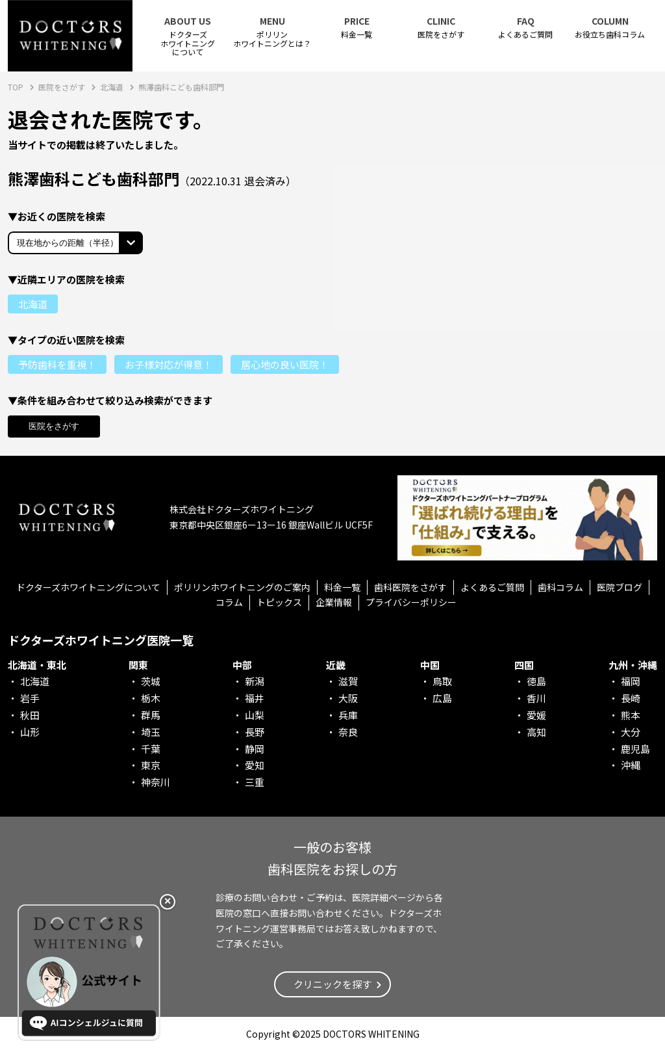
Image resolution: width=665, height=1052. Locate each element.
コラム (229, 602)
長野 (254, 732)
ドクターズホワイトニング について (187, 36)
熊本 (630, 715)
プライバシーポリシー (411, 602)
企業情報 (334, 602)
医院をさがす (441, 27)
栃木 (150, 698)
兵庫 (348, 715)
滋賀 (348, 681)
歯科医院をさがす (410, 587)
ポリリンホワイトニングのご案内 (242, 587)
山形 (30, 732)
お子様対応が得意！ (168, 364)
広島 (442, 698)
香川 (536, 698)
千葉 (150, 749)
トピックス (279, 602)
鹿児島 (635, 749)
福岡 (630, 681)
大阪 (348, 698)
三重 (254, 782)
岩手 (30, 698)
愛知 (254, 765)
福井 (254, 698)
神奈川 (155, 782)
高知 (536, 732)
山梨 (254, 715)
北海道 (112, 86)
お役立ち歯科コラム (610, 27)
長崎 (630, 698)
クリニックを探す (332, 984)
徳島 (536, 681)
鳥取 (442, 681)
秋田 (30, 715)
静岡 (254, 749)
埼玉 (150, 732)
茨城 (150, 681)
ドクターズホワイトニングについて (88, 587)
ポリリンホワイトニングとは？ (272, 31)
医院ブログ (619, 587)
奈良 (348, 732)
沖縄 (630, 765)
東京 (150, 765)
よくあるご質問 (525, 27)
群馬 (150, 715)
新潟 (254, 681)
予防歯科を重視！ (57, 364)
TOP (16, 86)
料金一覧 (356, 27)
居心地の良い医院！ (285, 364)
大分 (630, 732)
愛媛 (536, 715)
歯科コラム (560, 587)
